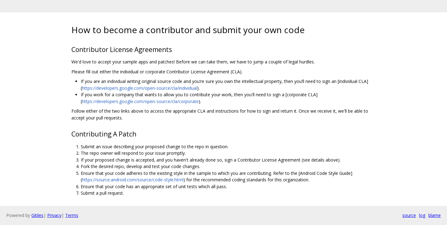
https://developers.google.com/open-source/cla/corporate (140, 101)
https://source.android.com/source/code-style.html (132, 180)
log (422, 215)
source (409, 215)
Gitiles (37, 215)
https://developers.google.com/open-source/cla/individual (139, 88)
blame (434, 215)
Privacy (54, 215)
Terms (71, 215)
